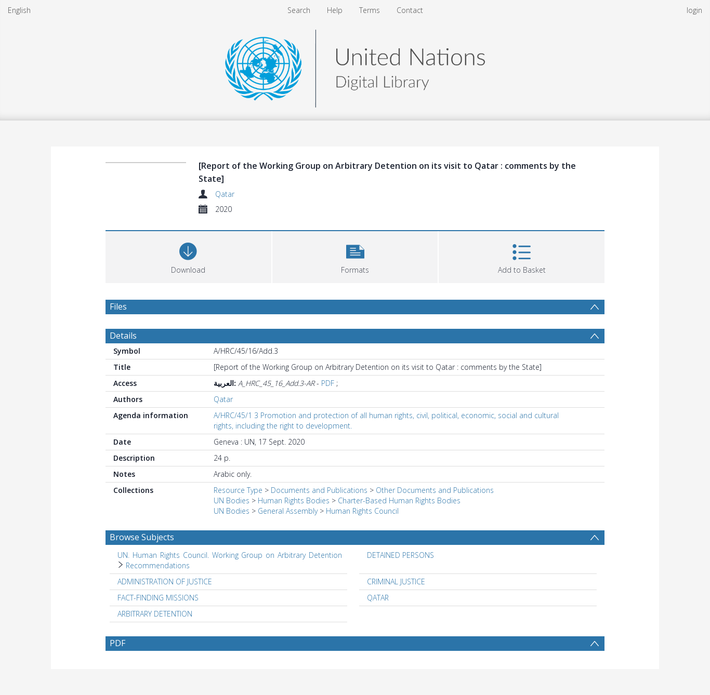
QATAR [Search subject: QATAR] (378, 598)
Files (118, 306)
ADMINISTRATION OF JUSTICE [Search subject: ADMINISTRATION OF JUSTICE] (164, 581)
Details (123, 335)
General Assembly (288, 511)
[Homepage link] (355, 66)
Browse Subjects (142, 537)
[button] (355, 255)
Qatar (224, 194)
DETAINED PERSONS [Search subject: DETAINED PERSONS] (400, 555)
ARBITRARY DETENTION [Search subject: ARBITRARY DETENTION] (154, 614)
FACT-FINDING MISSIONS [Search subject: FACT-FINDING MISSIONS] (158, 598)
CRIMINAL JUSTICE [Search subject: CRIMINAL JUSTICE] (396, 581)
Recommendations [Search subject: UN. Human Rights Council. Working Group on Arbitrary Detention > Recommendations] (158, 565)
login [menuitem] (694, 10)
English (19, 10)
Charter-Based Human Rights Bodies (399, 500)
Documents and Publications (319, 490)
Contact (410, 10)
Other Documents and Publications (435, 490)
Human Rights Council (362, 511)
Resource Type (238, 490)
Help (335, 10)
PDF (327, 383)
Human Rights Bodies (294, 500)
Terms (369, 10)
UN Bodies (231, 500)
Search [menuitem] (298, 10)
